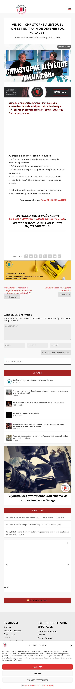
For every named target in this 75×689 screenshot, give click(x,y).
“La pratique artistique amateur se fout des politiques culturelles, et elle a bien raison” (40, 437)
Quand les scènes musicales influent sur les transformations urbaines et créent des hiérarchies (38, 425)
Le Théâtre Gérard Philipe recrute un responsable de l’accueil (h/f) (33, 524)
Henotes (41, 634)
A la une (8, 627)
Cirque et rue (10, 634)
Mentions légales (48, 685)
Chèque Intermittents (47, 631)
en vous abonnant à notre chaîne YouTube (37, 218)
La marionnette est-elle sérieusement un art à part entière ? (38, 403)
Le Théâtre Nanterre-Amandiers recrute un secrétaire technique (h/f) (35, 517)
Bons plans (37, 510)
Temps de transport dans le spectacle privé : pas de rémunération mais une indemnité (40, 392)
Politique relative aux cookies (31, 685)
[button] (71, 645)
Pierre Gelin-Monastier (35, 37)
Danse (7, 637)
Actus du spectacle (12, 630)
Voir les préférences (37, 680)
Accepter (37, 667)
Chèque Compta (45, 638)
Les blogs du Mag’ (38, 600)
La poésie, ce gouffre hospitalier (26, 413)
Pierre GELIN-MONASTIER (53, 200)
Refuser (37, 673)
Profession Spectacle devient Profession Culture (33, 380)
